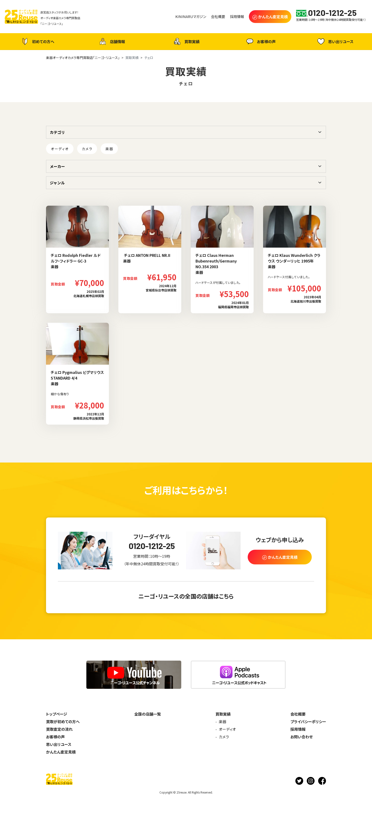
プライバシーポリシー (308, 721)
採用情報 (298, 729)
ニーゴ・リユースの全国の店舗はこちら (186, 596)
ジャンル (57, 183)
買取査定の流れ (59, 729)
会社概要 (298, 714)
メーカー (57, 166)
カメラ (87, 148)
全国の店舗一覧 (147, 714)
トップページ (56, 714)
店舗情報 (111, 41)
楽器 (109, 148)
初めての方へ (37, 41)
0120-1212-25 (152, 546)
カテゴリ (57, 132)
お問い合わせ (301, 737)
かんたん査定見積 (61, 752)
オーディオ (60, 148)
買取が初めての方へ (63, 721)
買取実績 (186, 41)
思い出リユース (334, 41)
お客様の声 (260, 41)
